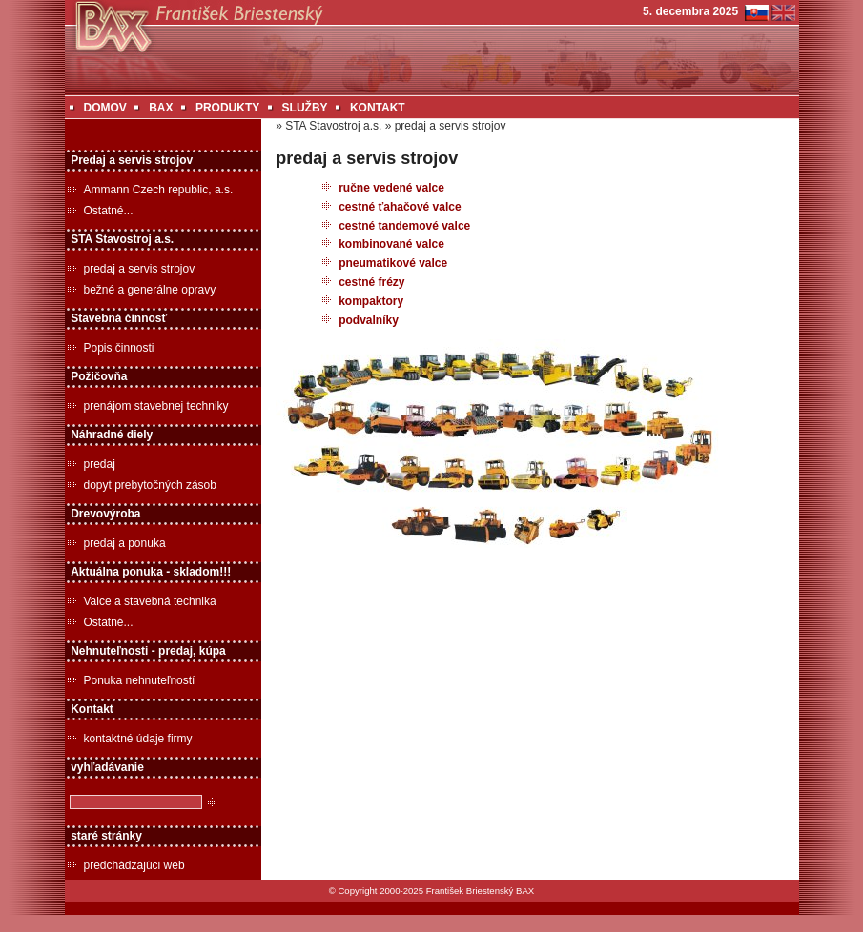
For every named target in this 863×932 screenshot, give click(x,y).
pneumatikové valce (393, 263)
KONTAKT (377, 107)
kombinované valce (391, 244)
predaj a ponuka (125, 543)
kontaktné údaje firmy (138, 738)
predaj (99, 464)
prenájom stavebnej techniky (156, 406)
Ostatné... (109, 210)
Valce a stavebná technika (150, 601)
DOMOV (105, 107)
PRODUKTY (227, 107)
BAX (161, 107)
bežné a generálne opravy (150, 289)
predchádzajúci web (134, 865)
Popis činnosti (119, 348)
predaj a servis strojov (139, 268)
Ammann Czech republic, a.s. (159, 189)
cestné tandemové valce (404, 226)
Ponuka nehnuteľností (139, 680)
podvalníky (369, 320)
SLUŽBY (305, 107)
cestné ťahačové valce (400, 206)
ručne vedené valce (391, 187)
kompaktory (371, 301)
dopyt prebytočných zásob (150, 485)
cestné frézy (371, 282)
